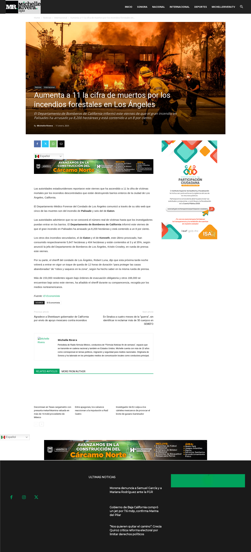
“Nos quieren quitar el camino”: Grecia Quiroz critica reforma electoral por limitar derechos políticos (135, 530)
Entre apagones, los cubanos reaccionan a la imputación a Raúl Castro (91, 410)
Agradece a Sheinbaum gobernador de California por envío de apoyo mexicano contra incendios (61, 318)
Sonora (142, 6)
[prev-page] (36, 424)
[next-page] (41, 424)
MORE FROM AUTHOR (73, 371)
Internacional (180, 6)
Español (42, 156)
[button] (241, 7)
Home (37, 17)
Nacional (158, 6)
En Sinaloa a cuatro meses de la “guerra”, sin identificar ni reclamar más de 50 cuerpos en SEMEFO (128, 320)
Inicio (128, 6)
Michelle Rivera (45, 125)
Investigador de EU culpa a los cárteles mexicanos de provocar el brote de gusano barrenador (133, 410)
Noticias (47, 17)
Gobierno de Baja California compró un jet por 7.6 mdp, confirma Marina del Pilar (134, 511)
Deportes (200, 6)
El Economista (51, 295)
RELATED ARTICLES (46, 371)
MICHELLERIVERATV (223, 6)
